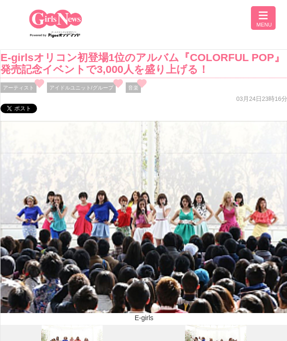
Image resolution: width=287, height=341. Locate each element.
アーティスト (18, 87)
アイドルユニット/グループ (81, 87)
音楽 (133, 87)
